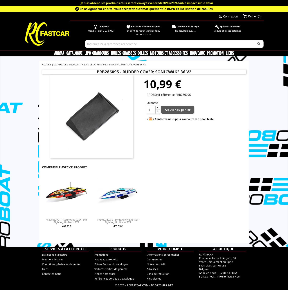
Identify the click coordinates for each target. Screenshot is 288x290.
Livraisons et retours (54, 254)
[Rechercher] (174, 44)
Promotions (101, 254)
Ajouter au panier (177, 110)
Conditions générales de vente (61, 264)
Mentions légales (52, 259)
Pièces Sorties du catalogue (111, 264)
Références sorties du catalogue (114, 278)
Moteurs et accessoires (169, 53)
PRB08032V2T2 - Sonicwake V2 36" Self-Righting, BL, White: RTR (118, 220)
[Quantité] (151, 110)
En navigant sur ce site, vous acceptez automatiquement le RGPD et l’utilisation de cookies (146, 9)
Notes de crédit (156, 264)
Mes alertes (154, 278)
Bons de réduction (158, 273)
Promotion (215, 53)
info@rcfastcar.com (228, 276)
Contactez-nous (51, 273)
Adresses (152, 269)
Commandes (154, 259)
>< (150, 119)
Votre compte (170, 249)
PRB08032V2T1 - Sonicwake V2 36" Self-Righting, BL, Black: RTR (67, 220)
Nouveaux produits (106, 259)
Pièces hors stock (104, 273)
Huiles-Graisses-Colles (129, 53)
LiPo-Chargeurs (96, 53)
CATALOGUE (74, 53)
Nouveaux (197, 53)
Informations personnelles (163, 254)
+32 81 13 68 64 (227, 273)
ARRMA (59, 53)
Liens (230, 53)
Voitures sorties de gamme (110, 269)
